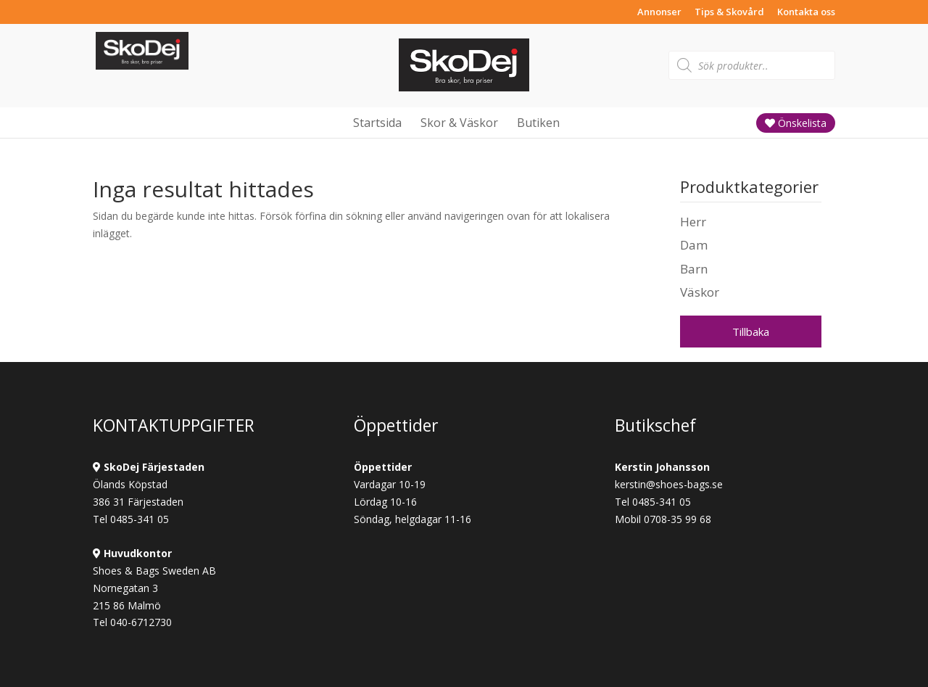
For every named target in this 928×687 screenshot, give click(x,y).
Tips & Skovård (729, 12)
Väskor (699, 292)
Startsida (377, 123)
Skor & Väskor (459, 123)
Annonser (659, 12)
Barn (694, 268)
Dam (694, 244)
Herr (693, 221)
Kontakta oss (806, 12)
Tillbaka (750, 331)
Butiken (538, 123)
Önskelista (795, 123)
